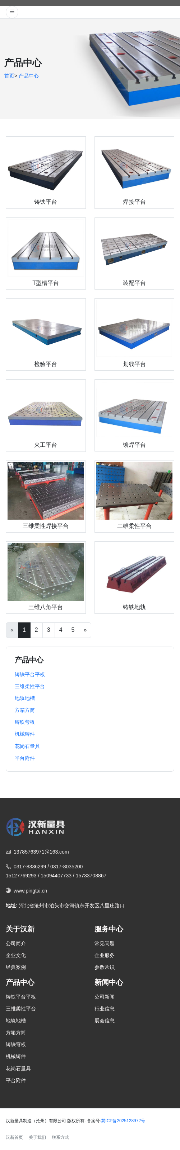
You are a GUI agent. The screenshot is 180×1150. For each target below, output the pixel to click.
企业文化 (16, 955)
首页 (9, 76)
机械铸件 (16, 1056)
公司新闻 (104, 997)
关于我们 (37, 1137)
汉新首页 (14, 1137)
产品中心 (29, 76)
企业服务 (104, 955)
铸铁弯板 (16, 1044)
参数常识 (104, 967)
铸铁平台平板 (21, 997)
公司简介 (16, 943)
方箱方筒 (16, 1032)
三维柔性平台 (21, 1009)
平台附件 (16, 1080)
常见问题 (104, 943)
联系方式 (60, 1137)
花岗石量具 (18, 1068)
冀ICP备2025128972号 (123, 1120)
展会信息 (104, 1020)
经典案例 (16, 967)
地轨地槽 (16, 1020)
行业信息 (104, 1009)
